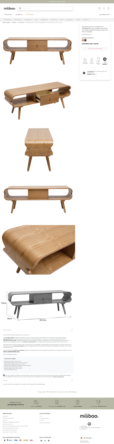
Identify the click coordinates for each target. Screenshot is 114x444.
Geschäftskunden (104, 14)
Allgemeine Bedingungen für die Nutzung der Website (15, 426)
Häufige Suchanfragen (44, 422)
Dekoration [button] (86, 19)
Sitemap (41, 420)
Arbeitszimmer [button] (28, 19)
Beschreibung (7, 330)
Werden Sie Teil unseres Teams (10, 432)
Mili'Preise (30, 14)
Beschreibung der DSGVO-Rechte (11, 428)
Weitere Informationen (58, 376)
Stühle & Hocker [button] (18, 19)
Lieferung (5, 420)
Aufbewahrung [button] (44, 19)
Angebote (19, 14)
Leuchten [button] (78, 19)
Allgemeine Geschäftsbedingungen (11, 422)
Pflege (5, 380)
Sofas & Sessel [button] (7, 19)
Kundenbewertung (43, 418)
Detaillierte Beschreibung (87, 34)
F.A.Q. (40, 416)
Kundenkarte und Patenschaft (10, 430)
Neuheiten (8, 14)
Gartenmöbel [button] (69, 19)
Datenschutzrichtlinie (8, 424)
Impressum (5, 416)
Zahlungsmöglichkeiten (8, 418)
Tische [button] (36, 19)
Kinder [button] (61, 19)
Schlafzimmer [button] (54, 19)
